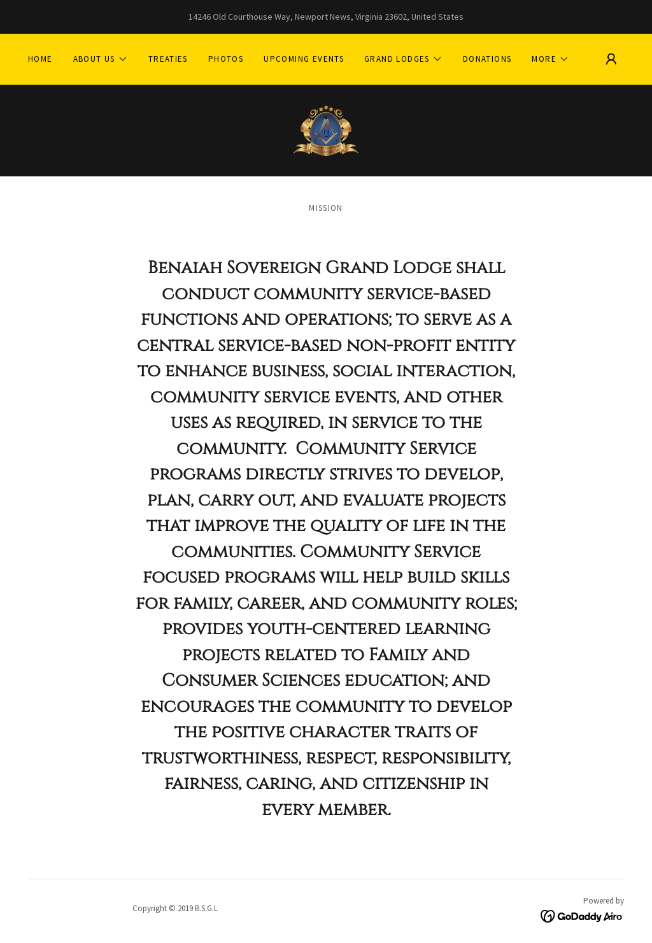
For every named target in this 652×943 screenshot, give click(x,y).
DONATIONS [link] (487, 58)
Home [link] (40, 58)
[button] (100, 59)
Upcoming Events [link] (304, 58)
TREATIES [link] (168, 58)
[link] (326, 129)
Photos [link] (225, 58)
